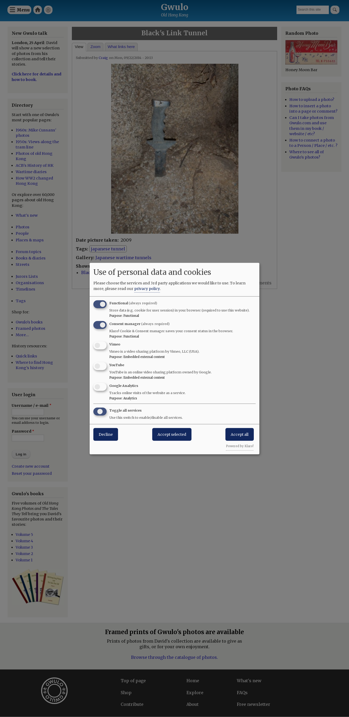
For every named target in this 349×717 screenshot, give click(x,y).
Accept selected (172, 434)
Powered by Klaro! (240, 446)
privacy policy (147, 288)
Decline (106, 434)
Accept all (239, 434)
